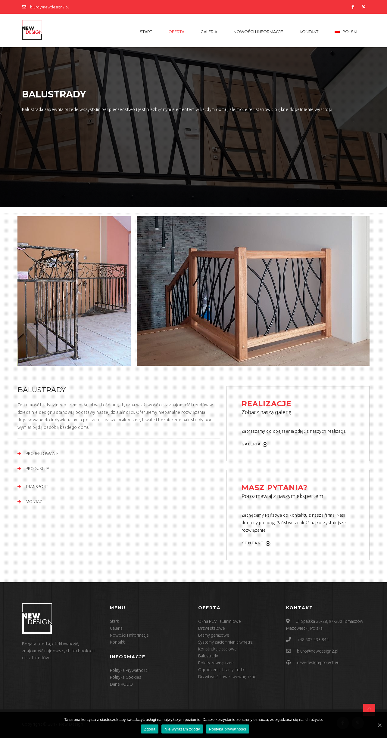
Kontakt (309, 31)
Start (146, 31)
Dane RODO (121, 684)
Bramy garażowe (213, 635)
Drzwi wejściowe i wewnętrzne (227, 676)
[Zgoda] (379, 725)
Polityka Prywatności (129, 670)
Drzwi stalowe (211, 628)
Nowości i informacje (258, 31)
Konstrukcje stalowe (217, 649)
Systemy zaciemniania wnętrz (225, 642)
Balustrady (208, 655)
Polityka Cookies (125, 677)
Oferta (176, 31)
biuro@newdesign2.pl (45, 7)
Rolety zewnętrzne (216, 662)
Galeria (209, 31)
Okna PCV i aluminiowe (219, 621)
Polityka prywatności (227, 729)
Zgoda (149, 729)
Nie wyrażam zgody (182, 729)
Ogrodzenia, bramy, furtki (221, 669)
